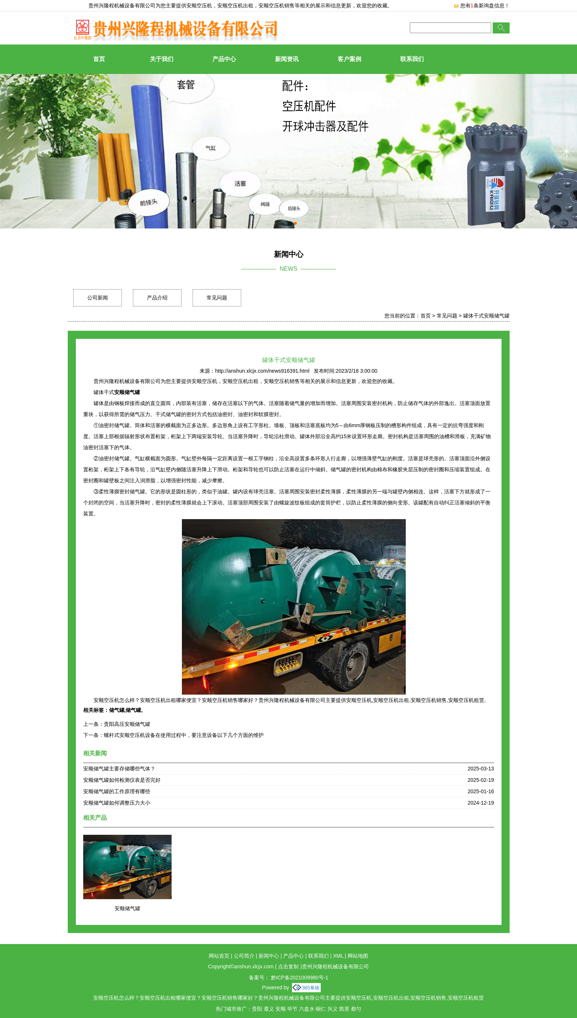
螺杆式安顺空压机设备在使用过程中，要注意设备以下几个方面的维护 (184, 735)
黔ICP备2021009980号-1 (299, 977)
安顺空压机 (199, 5)
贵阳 (257, 1009)
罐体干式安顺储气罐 (486, 316)
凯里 (344, 1009)
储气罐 (116, 710)
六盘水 (306, 1009)
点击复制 (288, 966)
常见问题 (217, 298)
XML (338, 956)
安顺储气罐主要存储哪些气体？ (119, 769)
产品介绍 (157, 298)
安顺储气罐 (127, 908)
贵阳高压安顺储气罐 (127, 724)
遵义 (269, 1009)
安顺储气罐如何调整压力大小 (116, 803)
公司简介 (244, 956)
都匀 (356, 1009)
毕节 (292, 1009)
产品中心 (224, 59)
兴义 (332, 1009)
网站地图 (358, 956)
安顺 (280, 1009)
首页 (99, 59)
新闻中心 (268, 956)
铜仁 (321, 1009)
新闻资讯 (287, 59)
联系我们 (412, 59)
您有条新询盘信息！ (481, 5)
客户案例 (349, 59)
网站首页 (219, 956)
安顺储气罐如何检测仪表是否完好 (122, 780)
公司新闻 (97, 298)
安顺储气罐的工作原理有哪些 (116, 791)
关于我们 (161, 59)
